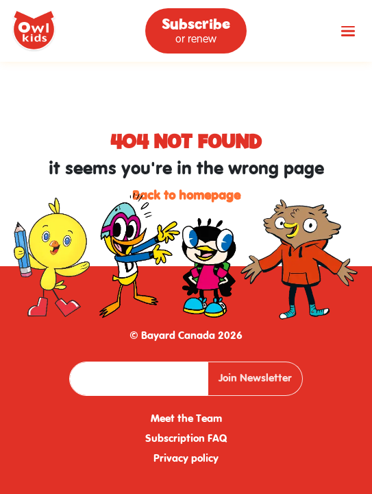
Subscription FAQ (186, 439)
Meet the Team (186, 419)
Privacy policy (186, 459)
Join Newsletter (255, 378)
